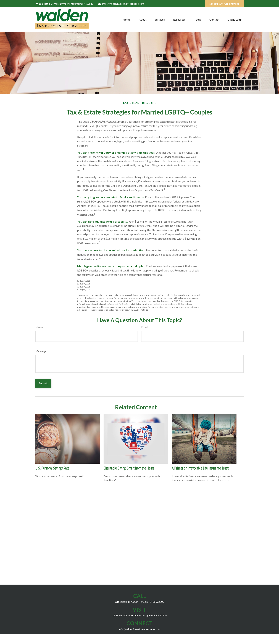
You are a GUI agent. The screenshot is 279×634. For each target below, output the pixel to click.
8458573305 (157, 601)
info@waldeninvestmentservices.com (121, 3)
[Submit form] (43, 383)
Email (144, 327)
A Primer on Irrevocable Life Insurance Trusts (200, 468)
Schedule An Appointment (224, 3)
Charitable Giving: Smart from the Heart (129, 468)
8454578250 (130, 601)
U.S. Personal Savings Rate (52, 468)
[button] (126, 19)
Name (39, 327)
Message (41, 351)
